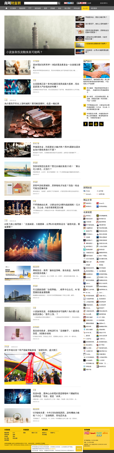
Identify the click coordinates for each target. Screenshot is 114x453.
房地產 (6, 436)
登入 (106, 3)
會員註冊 (102, 3)
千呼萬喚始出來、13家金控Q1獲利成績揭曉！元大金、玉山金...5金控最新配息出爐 (98, 107)
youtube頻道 (96, 124)
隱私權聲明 (52, 448)
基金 (14, 436)
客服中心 (52, 432)
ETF (14, 432)
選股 (24, 432)
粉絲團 (89, 3)
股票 (14, 434)
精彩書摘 (6, 440)
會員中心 (44, 432)
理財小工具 (34, 432)
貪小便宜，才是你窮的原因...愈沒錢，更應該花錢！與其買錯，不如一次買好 (98, 99)
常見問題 (44, 434)
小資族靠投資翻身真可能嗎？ (24, 52)
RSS (101, 124)
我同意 (79, 448)
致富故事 (6, 434)
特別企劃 (15, 438)
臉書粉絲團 (85, 124)
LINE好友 (91, 124)
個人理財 (6, 438)
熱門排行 (87, 61)
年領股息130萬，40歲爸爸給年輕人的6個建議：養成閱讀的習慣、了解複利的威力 (97, 116)
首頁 (8, 8)
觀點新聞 (6, 432)
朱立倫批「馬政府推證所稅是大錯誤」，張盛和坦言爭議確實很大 (98, 90)
